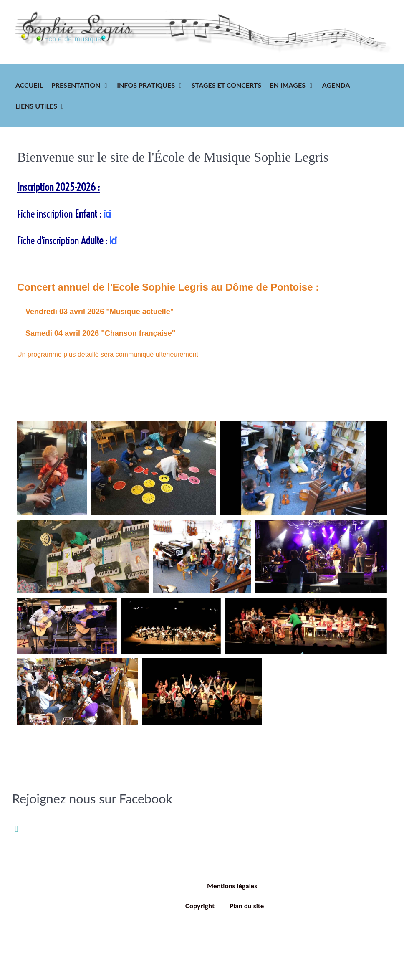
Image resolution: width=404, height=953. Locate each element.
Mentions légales (232, 886)
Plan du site (247, 906)
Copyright (200, 906)
